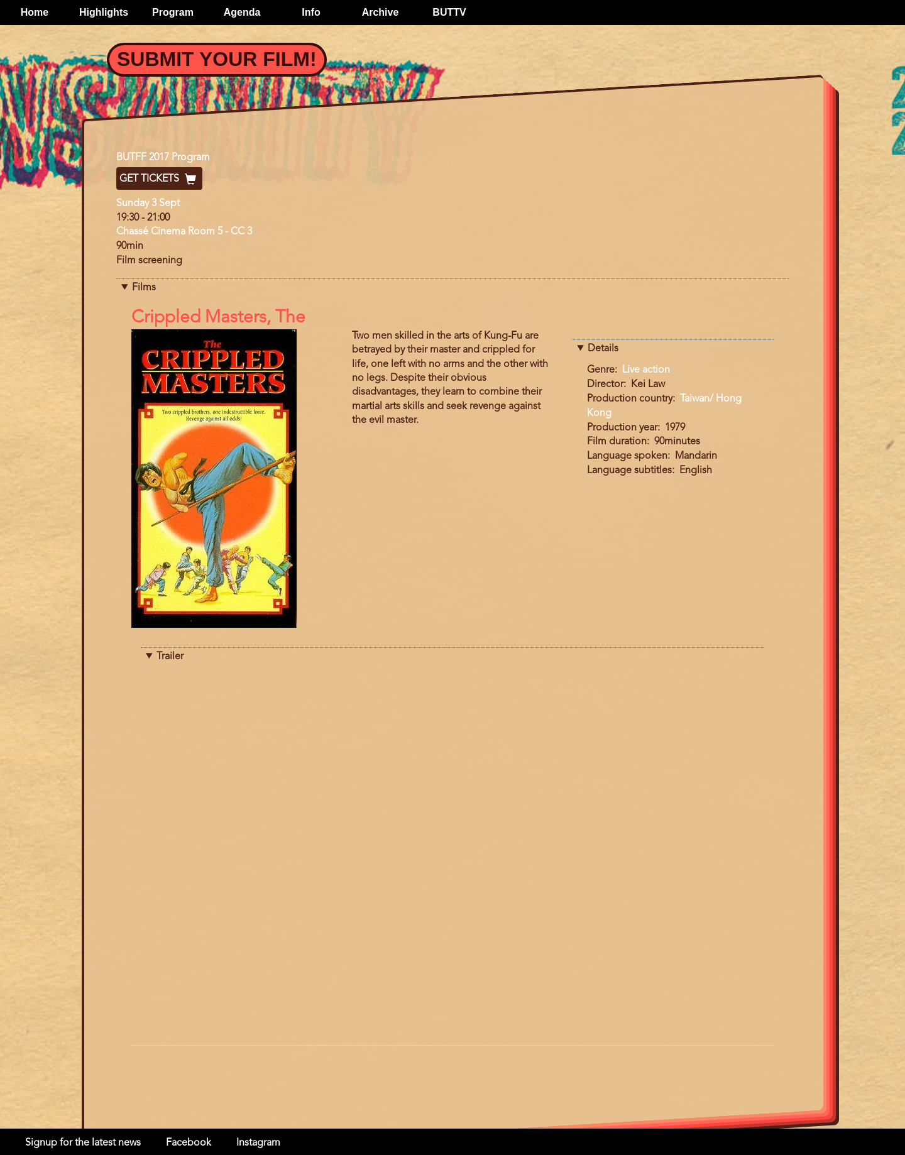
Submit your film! (217, 59)
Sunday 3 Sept (148, 204)
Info (311, 12)
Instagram (258, 1143)
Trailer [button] (170, 657)
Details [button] (603, 349)
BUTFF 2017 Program (163, 158)
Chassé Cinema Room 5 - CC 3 (184, 232)
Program (173, 12)
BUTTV (449, 12)
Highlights (103, 12)
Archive (380, 12)
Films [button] (144, 288)
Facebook (188, 1143)
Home (34, 12)
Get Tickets (159, 179)
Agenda (242, 12)
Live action (646, 370)
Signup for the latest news (83, 1143)
